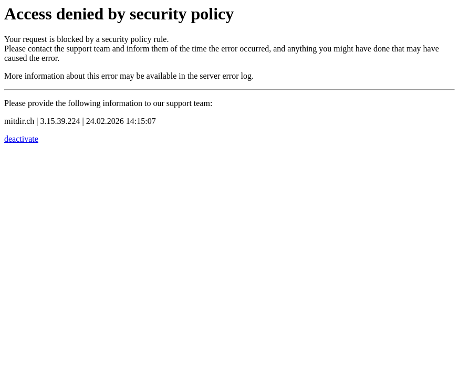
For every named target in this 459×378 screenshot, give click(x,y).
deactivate (21, 138)
